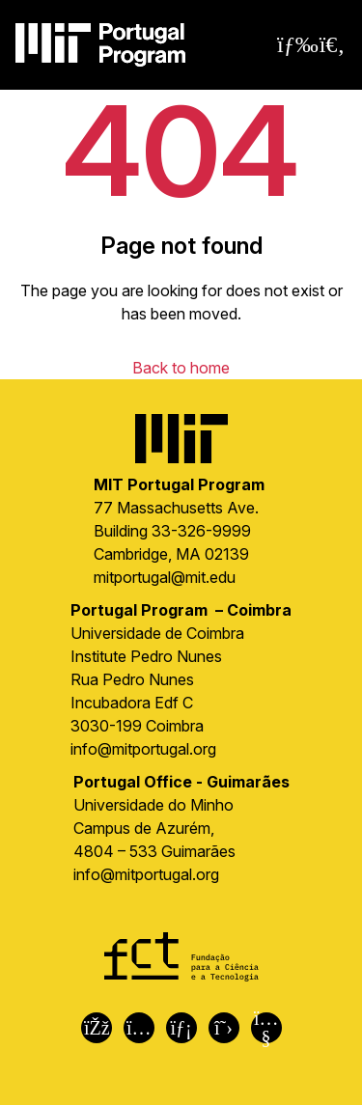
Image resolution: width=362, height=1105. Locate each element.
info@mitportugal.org (143, 749)
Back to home (181, 367)
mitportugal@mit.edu (165, 577)
